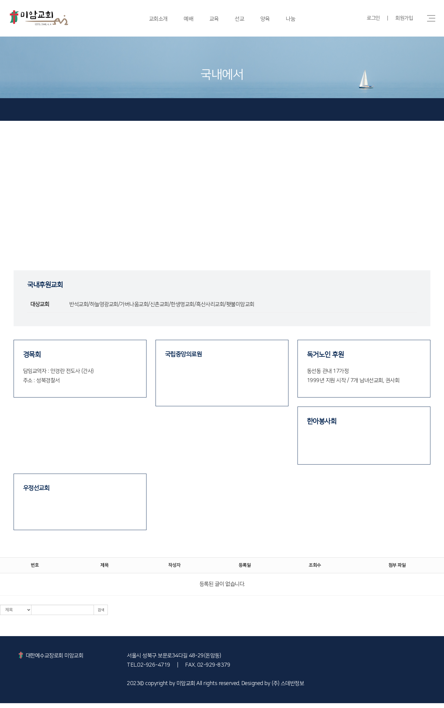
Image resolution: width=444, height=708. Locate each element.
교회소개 (157, 19)
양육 (265, 19)
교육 (213, 19)
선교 (239, 19)
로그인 (372, 18)
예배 (188, 19)
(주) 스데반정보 (288, 690)
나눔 (291, 19)
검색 (101, 616)
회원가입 (404, 18)
